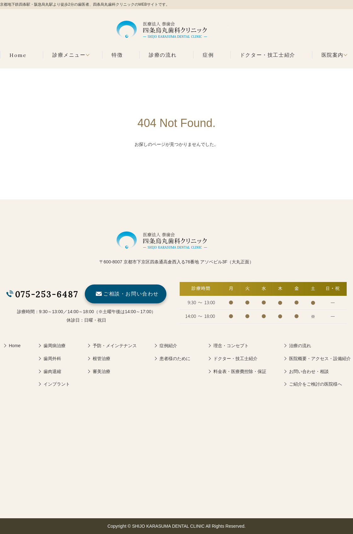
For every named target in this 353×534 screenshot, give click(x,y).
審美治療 (101, 371)
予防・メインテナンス (115, 345)
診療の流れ (162, 55)
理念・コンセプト (231, 345)
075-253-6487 (46, 294)
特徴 (117, 55)
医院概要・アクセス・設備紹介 (320, 358)
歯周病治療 (54, 345)
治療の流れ (300, 345)
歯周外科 (52, 358)
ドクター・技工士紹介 (267, 55)
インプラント (56, 384)
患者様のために (174, 358)
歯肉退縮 (52, 371)
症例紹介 (168, 345)
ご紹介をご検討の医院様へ (315, 384)
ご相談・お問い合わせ (131, 293)
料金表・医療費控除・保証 (239, 371)
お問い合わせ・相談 (309, 371)
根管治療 (101, 358)
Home (17, 55)
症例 (208, 55)
